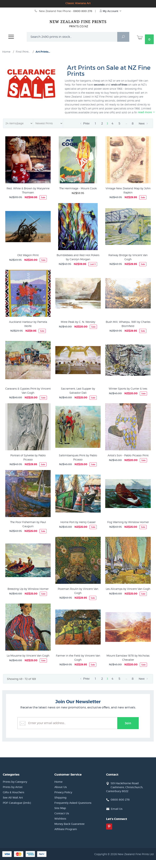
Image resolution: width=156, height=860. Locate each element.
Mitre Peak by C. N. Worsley (78, 321)
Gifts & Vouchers (13, 792)
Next (144, 123)
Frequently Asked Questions (72, 803)
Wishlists (60, 818)
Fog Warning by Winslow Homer (128, 522)
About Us (60, 787)
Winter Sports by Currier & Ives (128, 388)
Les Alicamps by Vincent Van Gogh (128, 588)
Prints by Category (15, 781)
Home (58, 781)
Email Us (117, 809)
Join (128, 723)
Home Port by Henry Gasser (78, 522)
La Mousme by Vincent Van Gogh (28, 655)
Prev (84, 123)
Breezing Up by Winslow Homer (28, 588)
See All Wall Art (13, 797)
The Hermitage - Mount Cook (78, 188)
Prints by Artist (13, 787)
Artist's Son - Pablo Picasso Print (128, 455)
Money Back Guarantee (69, 824)
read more (146, 112)
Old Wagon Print (28, 255)
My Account (110, 11)
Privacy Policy (63, 792)
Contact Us (61, 813)
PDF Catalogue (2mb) (17, 803)
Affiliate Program (65, 829)
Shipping (60, 797)
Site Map (60, 808)
